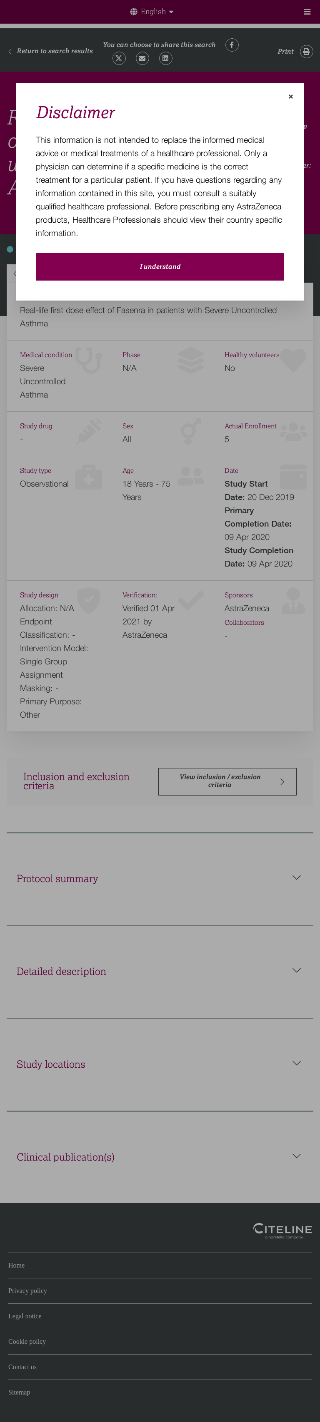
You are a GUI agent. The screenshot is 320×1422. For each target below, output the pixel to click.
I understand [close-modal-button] (160, 267)
